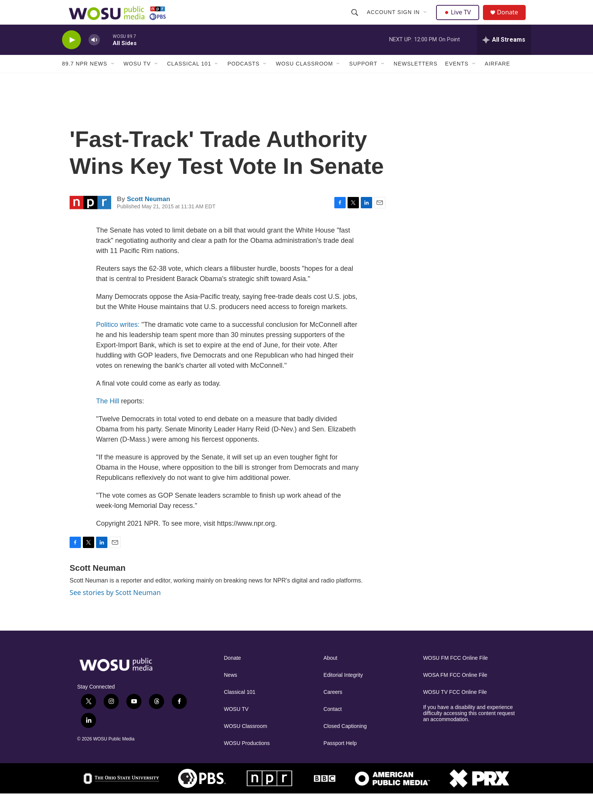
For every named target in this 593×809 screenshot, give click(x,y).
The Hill (107, 416)
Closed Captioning (344, 741)
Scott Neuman (148, 214)
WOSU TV (137, 79)
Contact (332, 724)
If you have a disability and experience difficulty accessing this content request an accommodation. (469, 728)
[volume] (94, 55)
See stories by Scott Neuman (115, 607)
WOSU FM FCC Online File (455, 673)
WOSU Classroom (304, 79)
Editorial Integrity (343, 690)
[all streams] (504, 55)
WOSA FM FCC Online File (455, 690)
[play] (71, 55)
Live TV (459, 19)
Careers (332, 707)
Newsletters (416, 79)
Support (363, 79)
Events (457, 79)
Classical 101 (189, 79)
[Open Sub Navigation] (426, 20)
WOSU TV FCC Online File (455, 707)
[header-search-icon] (355, 19)
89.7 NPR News (84, 79)
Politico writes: (118, 340)
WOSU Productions (247, 758)
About (330, 673)
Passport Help (340, 758)
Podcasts (243, 79)
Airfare (497, 79)
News (230, 690)
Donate (511, 20)
